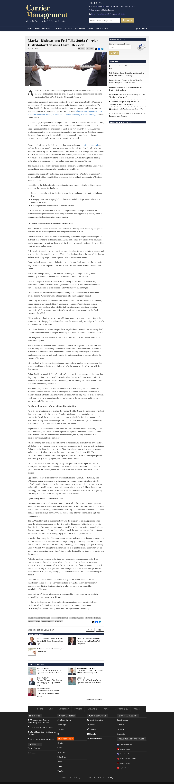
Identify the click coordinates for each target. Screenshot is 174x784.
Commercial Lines (76, 618)
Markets (68, 29)
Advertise (120, 725)
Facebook (91, 729)
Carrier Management (124, 744)
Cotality (60, 743)
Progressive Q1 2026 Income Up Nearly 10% (126, 109)
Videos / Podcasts (34, 748)
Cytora (59, 748)
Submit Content (122, 720)
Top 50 (90, 29)
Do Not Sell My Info (94, 739)
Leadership (58, 29)
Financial (60, 729)
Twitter (90, 725)
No (99, 630)
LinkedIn (91, 734)
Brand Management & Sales (39, 618)
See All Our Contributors (94, 700)
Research (46, 29)
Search (127, 20)
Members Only (102, 29)
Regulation (80, 29)
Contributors (32, 753)
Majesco (60, 762)
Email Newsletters (95, 720)
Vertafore (60, 771)
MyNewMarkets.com (124, 768)
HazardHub (61, 752)
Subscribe (120, 729)
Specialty (59, 621)
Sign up (114, 52)
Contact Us (121, 734)
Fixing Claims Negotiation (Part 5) (41, 739)
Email (90, 48)
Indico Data (61, 757)
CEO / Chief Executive (60, 618)
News (37, 29)
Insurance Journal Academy (126, 758)
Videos (137, 709)
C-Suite (30, 29)
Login (144, 29)
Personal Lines (47, 621)
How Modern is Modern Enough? (101, 10)
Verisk (59, 766)
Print (81, 48)
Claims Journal (123, 754)
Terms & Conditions (100, 778)
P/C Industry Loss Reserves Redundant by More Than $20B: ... (112, 6)
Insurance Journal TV (125, 763)
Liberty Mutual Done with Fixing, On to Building (107, 14)
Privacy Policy (88, 778)
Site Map (110, 778)
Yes (90, 630)
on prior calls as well (89, 145)
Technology (61, 725)
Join (138, 29)
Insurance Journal (123, 749)
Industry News (34, 621)
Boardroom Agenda (64, 720)
